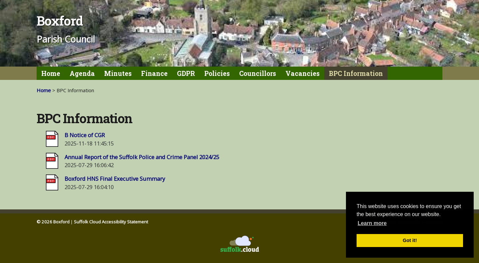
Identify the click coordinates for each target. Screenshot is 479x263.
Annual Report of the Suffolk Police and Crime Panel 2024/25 (142, 157)
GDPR (186, 73)
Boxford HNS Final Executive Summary (115, 178)
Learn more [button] (372, 223)
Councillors (257, 73)
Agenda (82, 73)
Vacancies (302, 73)
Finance (154, 73)
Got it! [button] (410, 240)
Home (50, 73)
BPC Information (356, 73)
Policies (217, 73)
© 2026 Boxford (53, 222)
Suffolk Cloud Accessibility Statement (111, 222)
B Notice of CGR (85, 135)
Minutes (118, 73)
